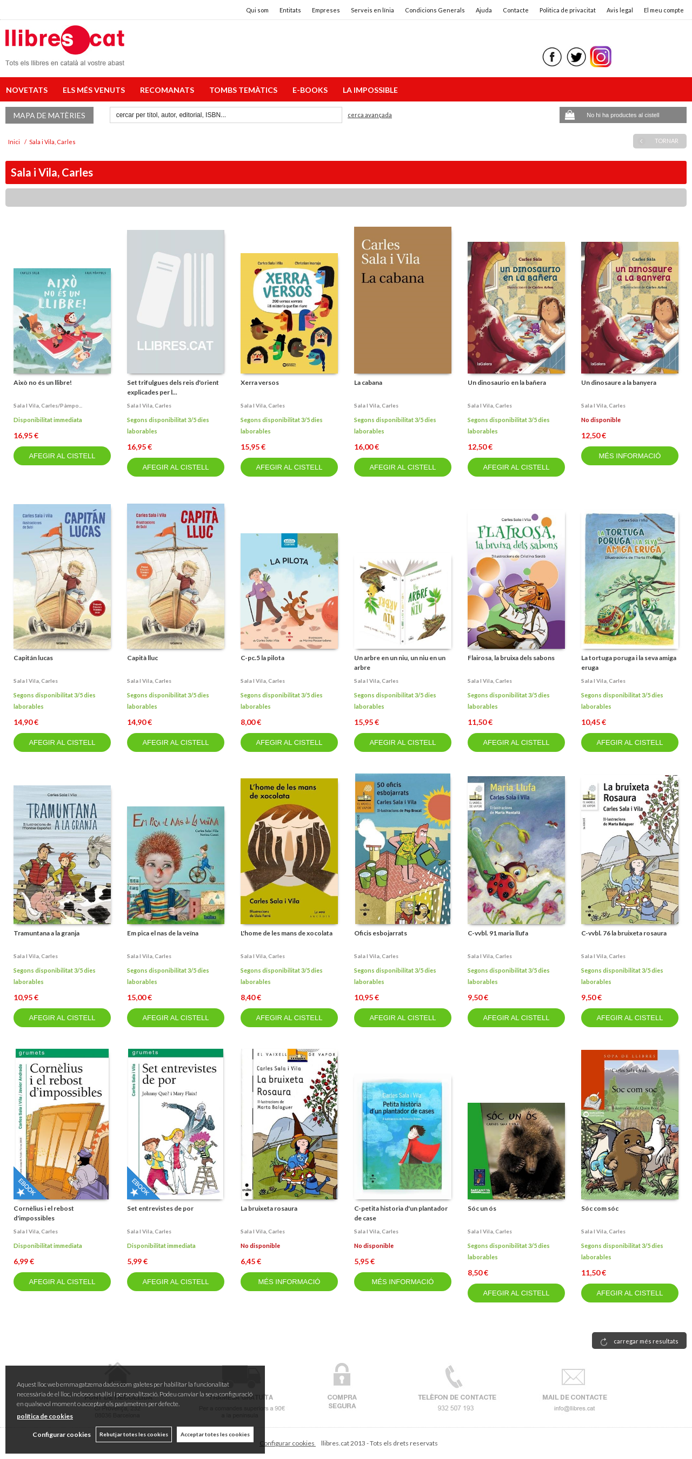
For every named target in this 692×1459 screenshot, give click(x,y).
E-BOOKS (311, 89)
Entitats (290, 9)
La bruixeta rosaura (269, 1208)
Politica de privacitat (568, 9)
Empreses (326, 9)
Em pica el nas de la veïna (162, 933)
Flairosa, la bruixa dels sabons (511, 658)
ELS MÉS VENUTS (95, 89)
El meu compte (664, 9)
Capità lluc (142, 658)
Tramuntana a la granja (46, 933)
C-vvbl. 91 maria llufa (498, 933)
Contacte (516, 9)
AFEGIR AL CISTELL (62, 456)
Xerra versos (260, 382)
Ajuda (484, 9)
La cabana (368, 382)
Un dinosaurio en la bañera (507, 382)
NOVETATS (28, 89)
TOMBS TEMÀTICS (245, 89)
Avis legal (620, 9)
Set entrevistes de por (160, 1208)
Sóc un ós (482, 1208)
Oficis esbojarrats (380, 933)
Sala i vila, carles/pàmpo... (48, 405)
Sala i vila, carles (149, 405)
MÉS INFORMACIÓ (629, 456)
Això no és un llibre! (43, 382)
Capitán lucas (33, 658)
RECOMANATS (168, 89)
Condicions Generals (435, 9)
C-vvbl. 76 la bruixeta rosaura (624, 933)
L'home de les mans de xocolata (286, 933)
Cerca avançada (370, 114)
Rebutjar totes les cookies (133, 1434)
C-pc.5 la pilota (262, 658)
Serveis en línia (372, 9)
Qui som (257, 9)
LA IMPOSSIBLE (370, 89)
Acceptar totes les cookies (215, 1434)
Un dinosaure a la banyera (618, 382)
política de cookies (45, 1416)
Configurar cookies (288, 1443)
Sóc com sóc (599, 1208)
